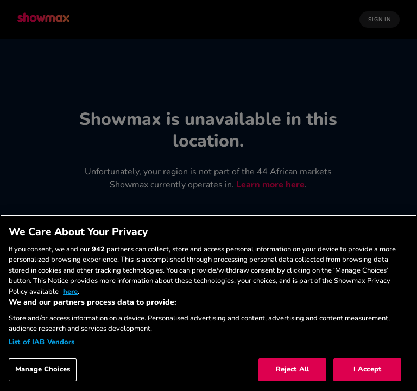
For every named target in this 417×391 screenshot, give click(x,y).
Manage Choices (42, 369)
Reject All (292, 369)
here (70, 292)
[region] (208, 303)
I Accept (367, 369)
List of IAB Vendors (41, 342)
